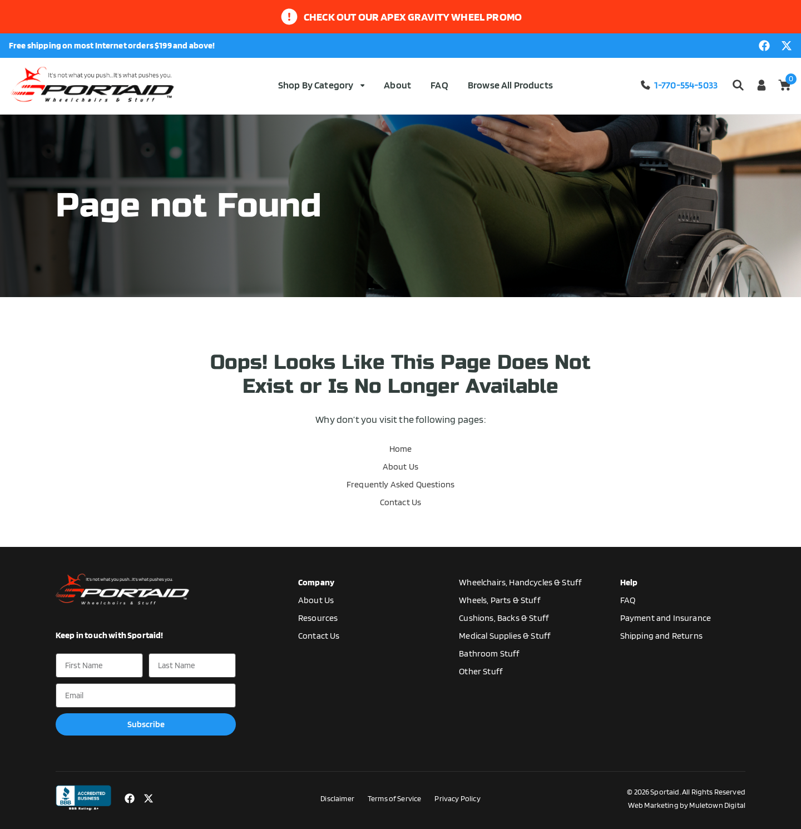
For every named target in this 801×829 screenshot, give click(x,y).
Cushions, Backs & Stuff (504, 618)
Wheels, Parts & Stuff (499, 600)
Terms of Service (395, 798)
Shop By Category (321, 85)
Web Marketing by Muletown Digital (686, 805)
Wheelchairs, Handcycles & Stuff (520, 582)
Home (400, 448)
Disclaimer (337, 798)
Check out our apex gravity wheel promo (413, 16)
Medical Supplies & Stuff (505, 635)
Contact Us (401, 502)
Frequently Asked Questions (400, 484)
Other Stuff (481, 671)
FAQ (439, 85)
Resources (318, 618)
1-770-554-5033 (679, 85)
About (397, 85)
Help (629, 582)
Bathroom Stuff (489, 653)
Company (316, 582)
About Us (400, 466)
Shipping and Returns (661, 635)
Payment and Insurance (665, 618)
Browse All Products (510, 85)
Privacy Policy (457, 798)
